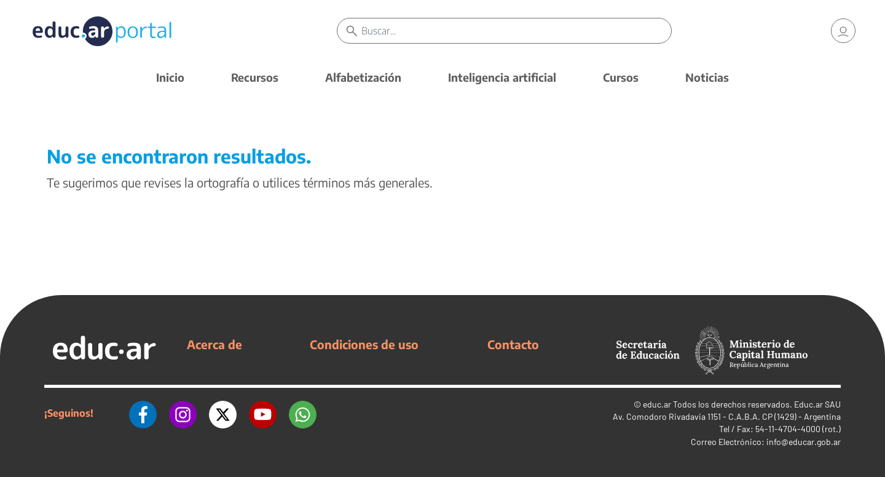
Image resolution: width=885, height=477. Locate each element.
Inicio (170, 77)
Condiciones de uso (364, 344)
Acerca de (214, 344)
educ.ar (657, 404)
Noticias (707, 77)
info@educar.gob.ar (803, 441)
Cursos (621, 77)
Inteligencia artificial (502, 77)
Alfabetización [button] (363, 77)
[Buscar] (516, 30)
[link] (843, 30)
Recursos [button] (254, 77)
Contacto (513, 344)
